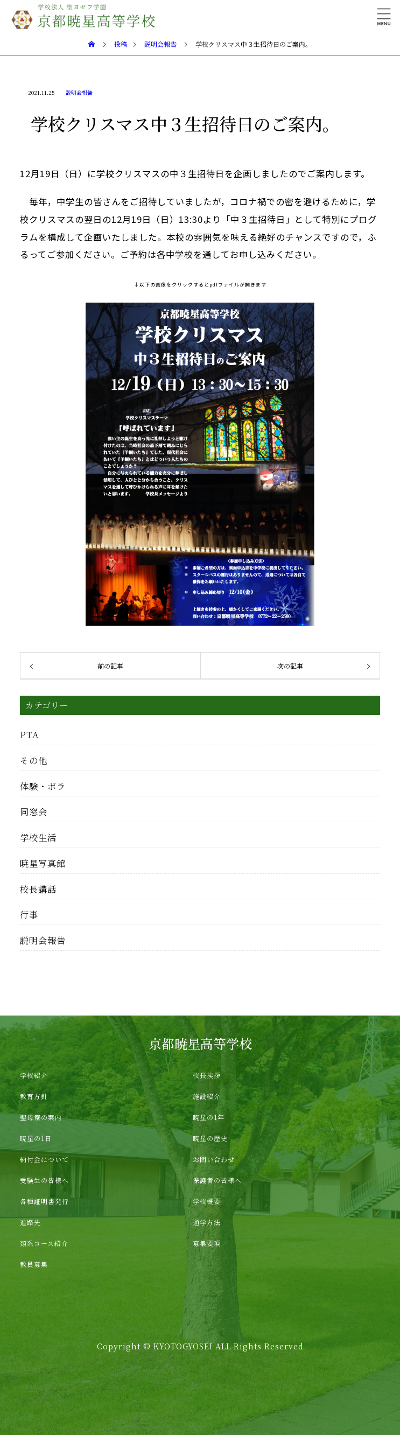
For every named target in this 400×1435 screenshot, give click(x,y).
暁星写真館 (43, 863)
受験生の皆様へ (44, 1180)
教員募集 (34, 1264)
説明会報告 (79, 92)
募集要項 (207, 1243)
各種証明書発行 (44, 1201)
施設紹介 (207, 1096)
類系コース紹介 (44, 1243)
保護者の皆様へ (217, 1180)
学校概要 (207, 1201)
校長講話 (38, 889)
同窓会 (33, 811)
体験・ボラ (43, 786)
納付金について (44, 1159)
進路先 (30, 1222)
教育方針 (34, 1096)
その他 (33, 760)
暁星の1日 (36, 1138)
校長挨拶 (207, 1075)
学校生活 (38, 837)
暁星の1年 (208, 1117)
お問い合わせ (214, 1159)
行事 (29, 914)
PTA (29, 734)
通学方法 (207, 1222)
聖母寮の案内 (41, 1117)
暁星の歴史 (210, 1138)
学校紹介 (34, 1075)
